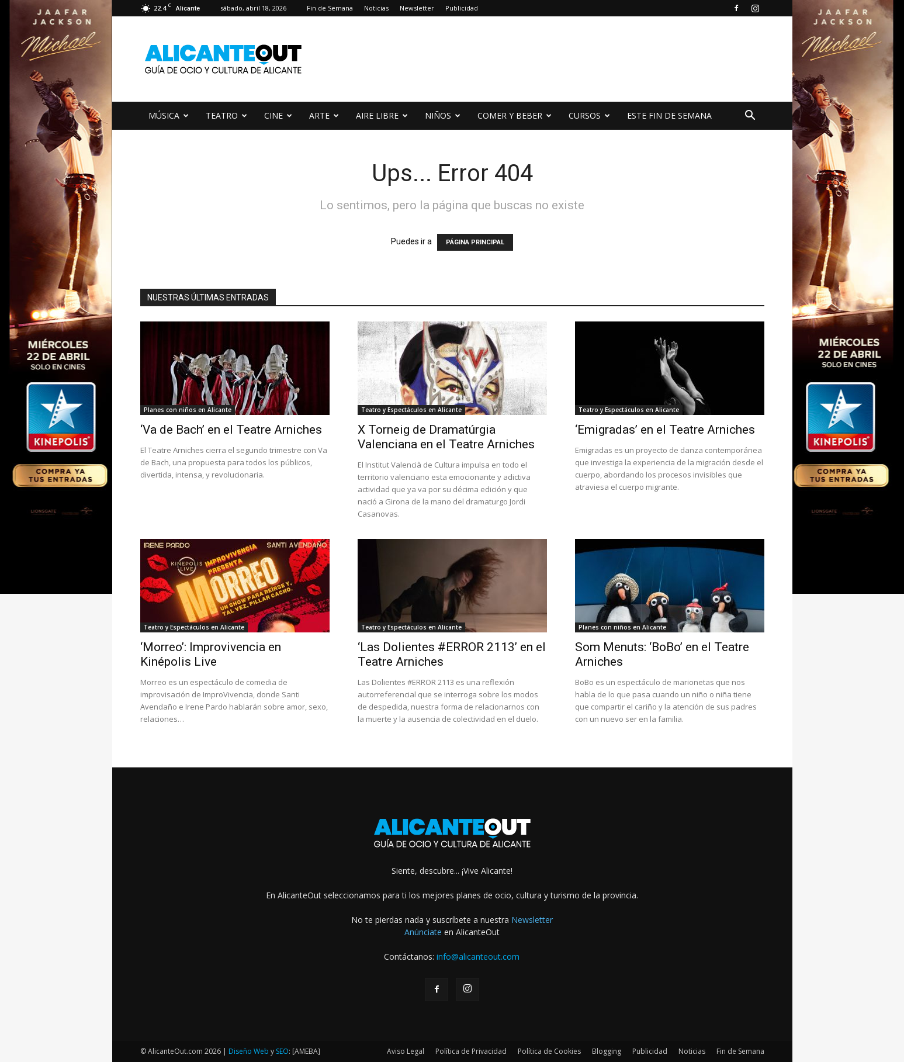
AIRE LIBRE (382, 115)
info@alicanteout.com (478, 956)
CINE (278, 115)
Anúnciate (423, 932)
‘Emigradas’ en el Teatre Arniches (665, 430)
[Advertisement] (551, 59)
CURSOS (589, 115)
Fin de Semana (330, 8)
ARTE (324, 115)
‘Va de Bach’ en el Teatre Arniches (231, 430)
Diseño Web (248, 1051)
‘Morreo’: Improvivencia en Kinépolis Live (210, 654)
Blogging (606, 1051)
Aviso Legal (405, 1051)
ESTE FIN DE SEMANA (669, 115)
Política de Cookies (549, 1051)
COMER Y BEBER (514, 115)
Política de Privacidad (471, 1051)
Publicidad (461, 8)
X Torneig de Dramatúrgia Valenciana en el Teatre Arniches (446, 437)
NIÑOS (442, 115)
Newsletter (417, 8)
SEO (282, 1051)
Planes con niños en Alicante (187, 410)
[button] (750, 116)
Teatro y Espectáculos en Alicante (411, 410)
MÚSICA (168, 115)
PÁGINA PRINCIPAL (475, 242)
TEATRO (226, 115)
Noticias (376, 8)
